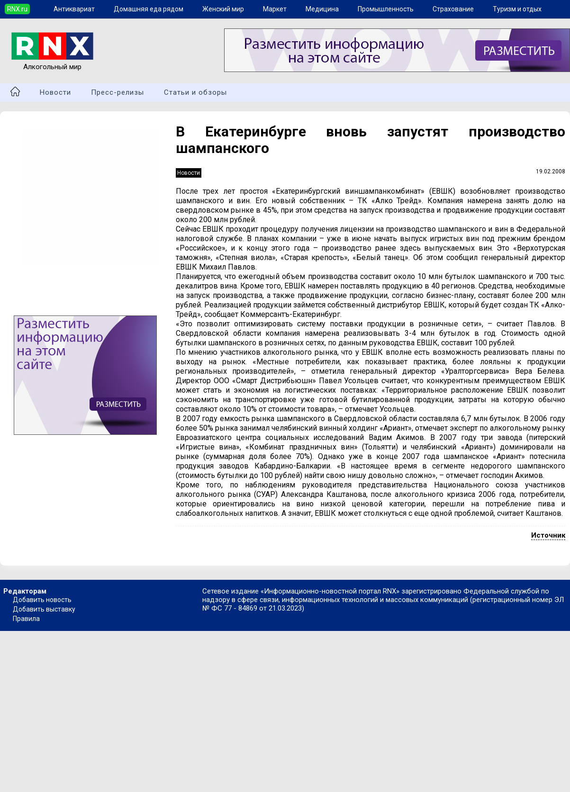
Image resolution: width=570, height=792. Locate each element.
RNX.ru (17, 9)
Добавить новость (42, 599)
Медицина (322, 9)
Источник (548, 535)
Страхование (453, 9)
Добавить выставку (44, 609)
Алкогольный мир (52, 62)
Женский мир (223, 9)
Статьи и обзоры (195, 92)
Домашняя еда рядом (148, 9)
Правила (26, 618)
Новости (55, 92)
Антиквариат (74, 9)
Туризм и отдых (517, 9)
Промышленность (386, 9)
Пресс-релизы (117, 92)
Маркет (275, 9)
